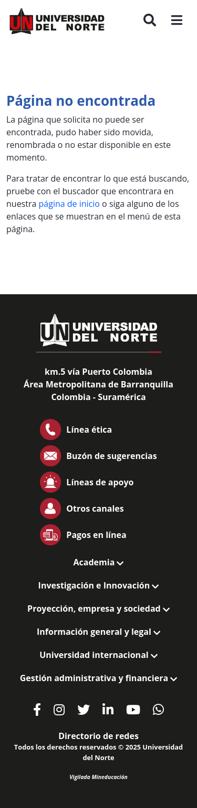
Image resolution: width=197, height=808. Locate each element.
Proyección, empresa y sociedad (98, 608)
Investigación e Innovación (98, 585)
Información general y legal (98, 631)
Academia (99, 562)
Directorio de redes (98, 736)
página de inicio (69, 204)
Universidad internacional (98, 655)
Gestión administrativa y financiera (98, 678)
